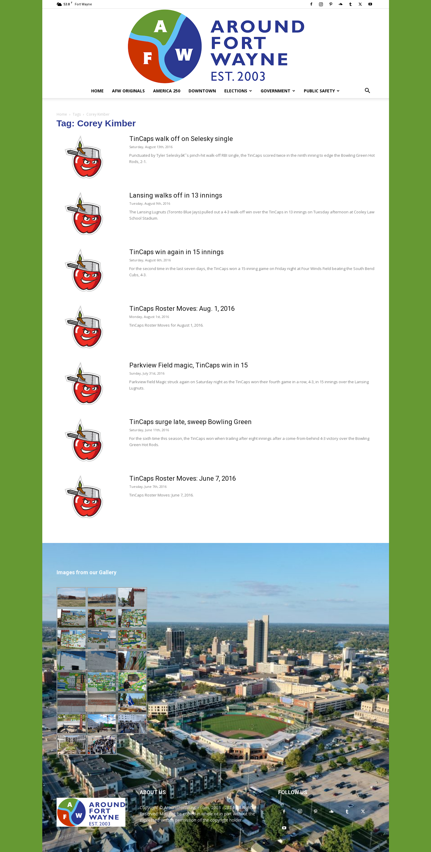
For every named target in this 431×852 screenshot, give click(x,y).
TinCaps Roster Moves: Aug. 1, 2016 (182, 308)
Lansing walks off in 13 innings (175, 195)
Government (278, 91)
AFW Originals (128, 91)
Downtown (202, 91)
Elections (238, 91)
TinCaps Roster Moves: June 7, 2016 (182, 478)
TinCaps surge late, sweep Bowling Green (190, 422)
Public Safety (322, 91)
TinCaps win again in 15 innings (176, 252)
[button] (367, 91)
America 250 (166, 91)
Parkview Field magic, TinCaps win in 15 (188, 365)
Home (97, 91)
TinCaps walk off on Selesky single (181, 138)
